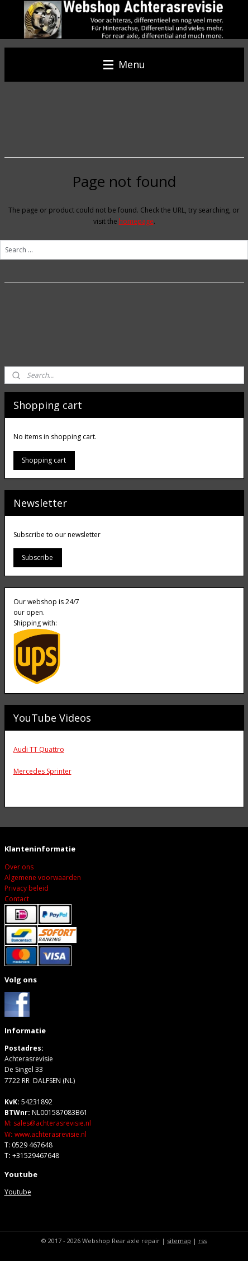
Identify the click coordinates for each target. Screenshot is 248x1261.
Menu (124, 64)
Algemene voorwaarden (42, 877)
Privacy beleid (26, 888)
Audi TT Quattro (38, 749)
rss (202, 1240)
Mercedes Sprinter (42, 771)
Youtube (17, 1192)
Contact (16, 899)
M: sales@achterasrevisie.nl (47, 1123)
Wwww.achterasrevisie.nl (45, 1134)
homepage (136, 221)
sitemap (179, 1240)
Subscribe (37, 557)
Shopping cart (44, 460)
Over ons (19, 867)
